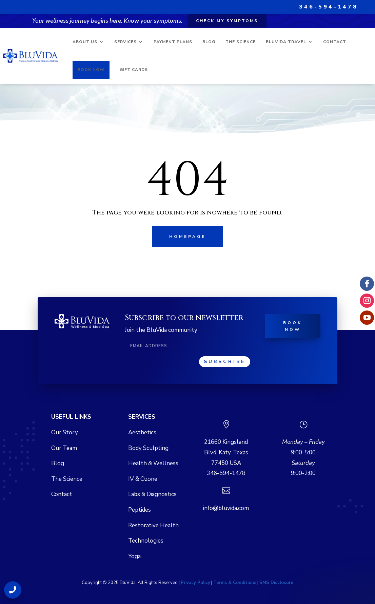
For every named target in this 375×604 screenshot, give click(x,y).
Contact (334, 41)
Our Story (64, 432)
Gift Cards (134, 69)
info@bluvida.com (226, 508)
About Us (85, 41)
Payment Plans (173, 41)
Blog (208, 41)
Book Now (91, 69)
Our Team (64, 448)
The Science (240, 41)
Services (125, 41)
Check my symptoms (227, 20)
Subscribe (224, 361)
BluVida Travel (286, 41)
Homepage (187, 236)
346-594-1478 (328, 7)
